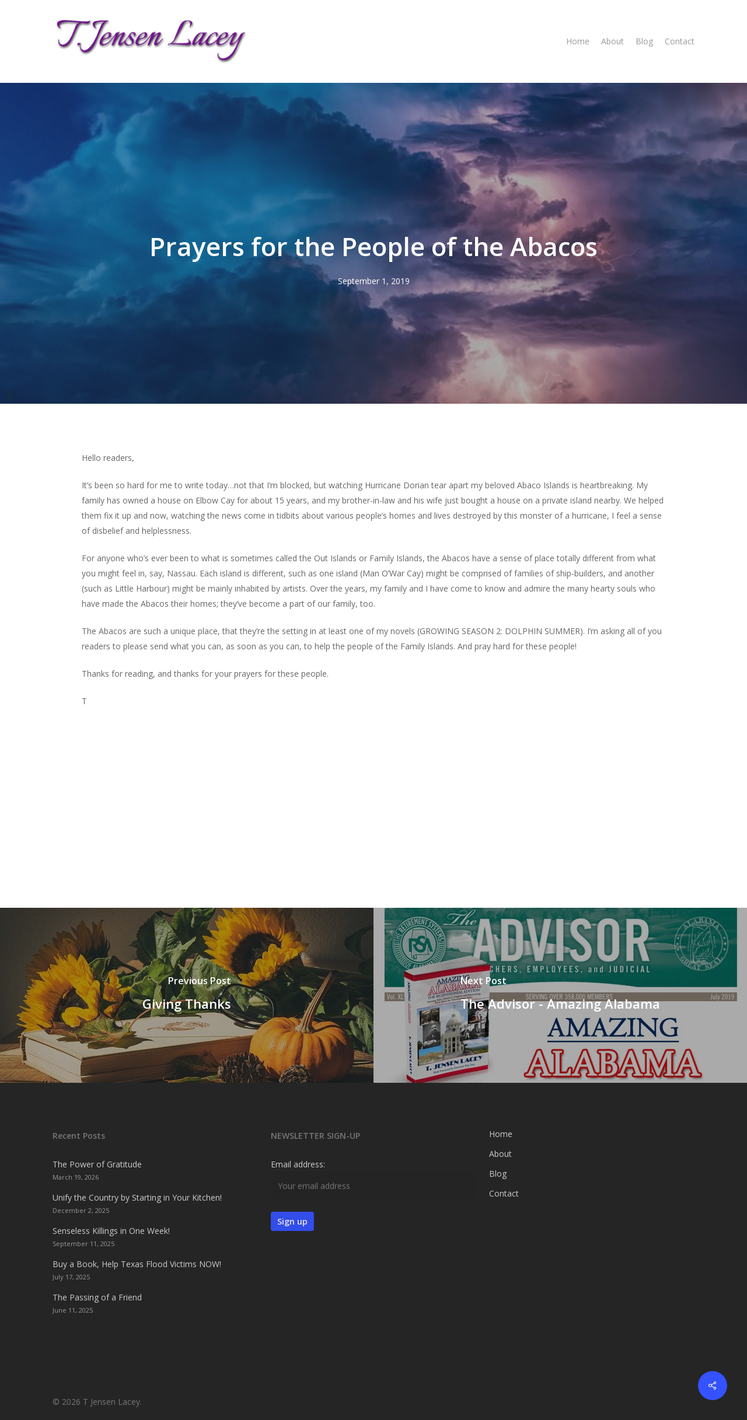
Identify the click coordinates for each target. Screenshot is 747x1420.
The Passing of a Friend (97, 1297)
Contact (504, 1193)
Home (500, 1133)
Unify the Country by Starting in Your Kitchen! (137, 1197)
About (500, 1153)
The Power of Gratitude (97, 1164)
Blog (498, 1173)
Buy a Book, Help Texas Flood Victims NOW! (137, 1263)
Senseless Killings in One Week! (111, 1230)
